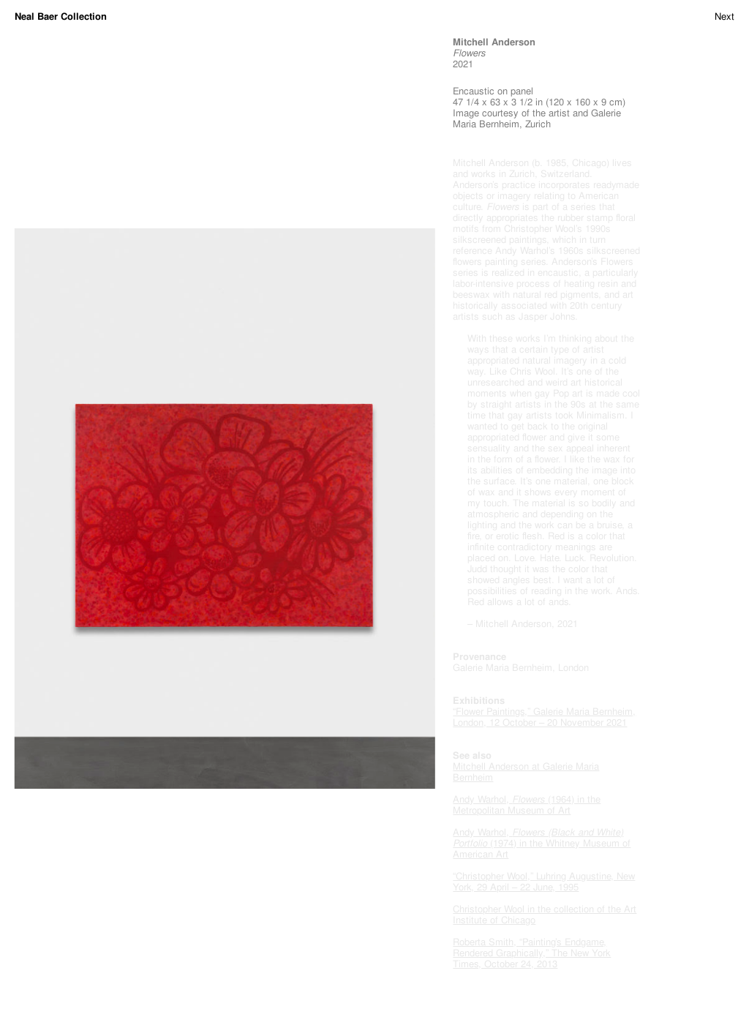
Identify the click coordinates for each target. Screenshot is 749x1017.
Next (724, 16)
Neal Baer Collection (61, 16)
